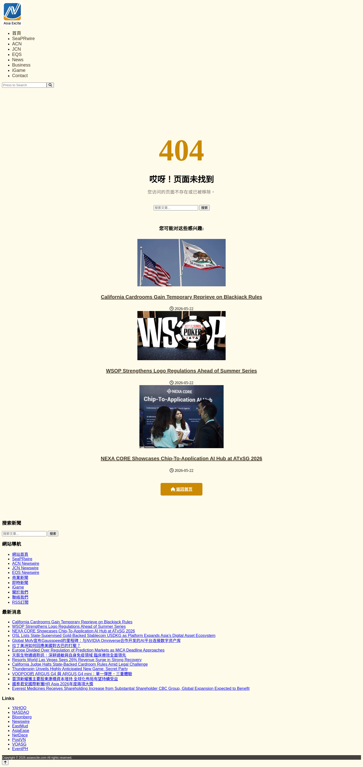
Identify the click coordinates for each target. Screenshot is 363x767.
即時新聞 (20, 582)
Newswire (20, 721)
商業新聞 (20, 577)
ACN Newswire (25, 563)
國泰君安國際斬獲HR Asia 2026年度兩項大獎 (52, 684)
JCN (16, 49)
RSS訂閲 (20, 602)
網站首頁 (20, 554)
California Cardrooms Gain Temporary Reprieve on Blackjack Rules (181, 297)
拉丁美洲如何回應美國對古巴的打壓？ (46, 645)
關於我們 (20, 592)
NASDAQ (20, 712)
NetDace (20, 735)
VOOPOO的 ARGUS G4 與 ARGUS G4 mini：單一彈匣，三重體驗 (72, 674)
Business (21, 65)
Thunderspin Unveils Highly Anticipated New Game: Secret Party (70, 669)
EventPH (20, 749)
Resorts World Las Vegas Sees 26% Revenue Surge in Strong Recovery (77, 660)
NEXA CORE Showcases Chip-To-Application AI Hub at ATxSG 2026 (181, 458)
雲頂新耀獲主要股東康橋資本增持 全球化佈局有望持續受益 (65, 679)
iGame (18, 70)
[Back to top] (5, 762)
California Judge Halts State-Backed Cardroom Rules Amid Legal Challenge (80, 664)
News (17, 59)
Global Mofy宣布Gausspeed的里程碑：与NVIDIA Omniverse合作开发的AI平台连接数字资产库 (96, 640)
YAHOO (19, 708)
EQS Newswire (25, 572)
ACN (17, 43)
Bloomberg (22, 717)
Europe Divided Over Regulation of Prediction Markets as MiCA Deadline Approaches (88, 650)
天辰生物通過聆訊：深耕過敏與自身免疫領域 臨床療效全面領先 (69, 655)
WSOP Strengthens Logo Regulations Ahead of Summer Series (181, 371)
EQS (17, 54)
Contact (20, 75)
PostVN (19, 740)
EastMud (20, 726)
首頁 (16, 33)
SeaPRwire (23, 38)
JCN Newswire (25, 568)
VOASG (19, 744)
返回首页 (181, 489)
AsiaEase (20, 730)
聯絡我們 (20, 597)
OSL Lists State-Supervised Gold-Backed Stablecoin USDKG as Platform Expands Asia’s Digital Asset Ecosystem (114, 635)
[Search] (50, 85)
